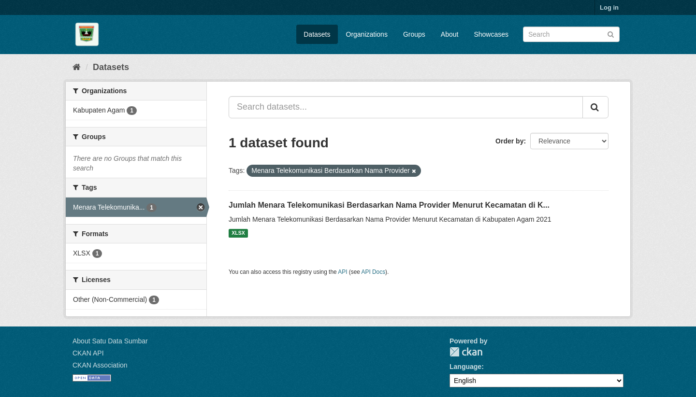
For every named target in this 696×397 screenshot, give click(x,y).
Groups (414, 34)
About (450, 34)
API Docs (374, 272)
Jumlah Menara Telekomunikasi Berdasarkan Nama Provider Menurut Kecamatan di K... (389, 205)
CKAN (466, 352)
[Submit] (611, 33)
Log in (609, 7)
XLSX (238, 233)
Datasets (317, 34)
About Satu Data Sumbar (110, 341)
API (342, 272)
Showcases (491, 34)
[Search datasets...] (406, 107)
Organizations (367, 34)
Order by (509, 141)
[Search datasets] (571, 34)
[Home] (76, 67)
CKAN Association (100, 365)
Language (465, 366)
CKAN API (88, 353)
